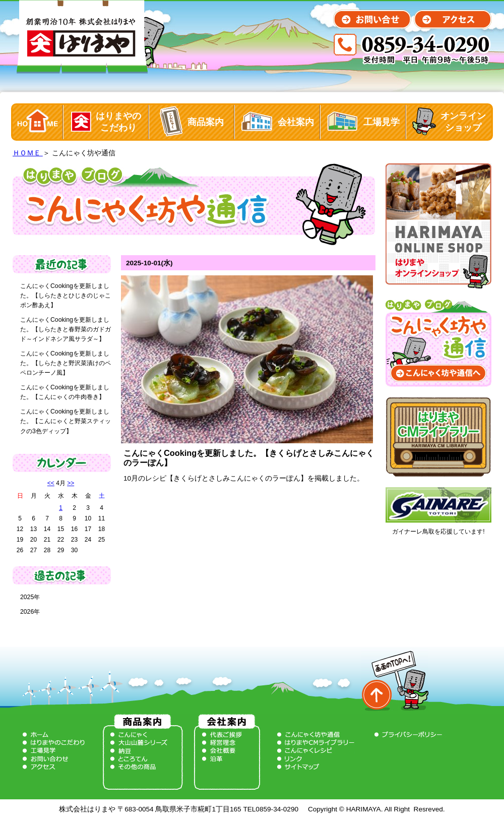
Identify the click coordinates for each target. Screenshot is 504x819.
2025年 (30, 597)
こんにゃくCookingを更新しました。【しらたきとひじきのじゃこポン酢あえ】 (65, 295)
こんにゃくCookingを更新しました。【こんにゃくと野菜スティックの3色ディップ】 (65, 421)
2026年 (30, 611)
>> (70, 483)
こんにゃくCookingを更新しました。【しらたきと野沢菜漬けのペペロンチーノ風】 (65, 363)
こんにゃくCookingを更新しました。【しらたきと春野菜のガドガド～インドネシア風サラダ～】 (65, 329)
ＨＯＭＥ (28, 153)
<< (50, 483)
